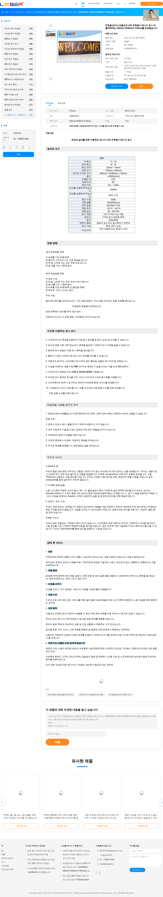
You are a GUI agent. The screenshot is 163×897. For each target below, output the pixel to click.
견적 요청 (152, 4)
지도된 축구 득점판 (18, 33)
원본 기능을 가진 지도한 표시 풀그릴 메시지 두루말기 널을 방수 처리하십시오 (141, 818)
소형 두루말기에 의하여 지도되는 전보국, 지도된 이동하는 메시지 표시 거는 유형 (101, 818)
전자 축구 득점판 (18, 59)
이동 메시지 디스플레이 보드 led (91, 695)
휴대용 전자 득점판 (18, 105)
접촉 (18, 154)
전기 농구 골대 (18, 84)
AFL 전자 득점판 (18, 64)
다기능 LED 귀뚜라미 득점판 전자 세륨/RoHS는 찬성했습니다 (41, 870)
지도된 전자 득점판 (18, 28)
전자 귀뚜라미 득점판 (18, 69)
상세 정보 (50, 103)
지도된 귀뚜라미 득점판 (18, 49)
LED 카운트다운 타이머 (18, 99)
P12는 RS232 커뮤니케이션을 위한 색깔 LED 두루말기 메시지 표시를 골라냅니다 (61, 818)
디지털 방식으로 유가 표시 (18, 74)
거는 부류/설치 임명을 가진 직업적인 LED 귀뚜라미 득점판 (41, 861)
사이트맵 (5, 866)
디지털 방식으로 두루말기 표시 (120, 695)
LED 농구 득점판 (18, 38)
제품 (3, 854)
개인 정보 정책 (7, 869)
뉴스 (3, 862)
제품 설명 (61, 103)
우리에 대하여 (7, 858)
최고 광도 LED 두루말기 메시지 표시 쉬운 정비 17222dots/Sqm (76, 878)
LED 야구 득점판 (18, 54)
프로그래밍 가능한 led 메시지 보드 (60, 695)
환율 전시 (18, 110)
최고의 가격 (116, 86)
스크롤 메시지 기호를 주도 (18, 115)
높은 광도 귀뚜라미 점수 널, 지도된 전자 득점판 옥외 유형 (41, 853)
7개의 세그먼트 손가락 (18, 89)
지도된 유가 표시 (18, 44)
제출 (57, 742)
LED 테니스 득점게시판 (18, 79)
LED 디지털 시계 (18, 94)
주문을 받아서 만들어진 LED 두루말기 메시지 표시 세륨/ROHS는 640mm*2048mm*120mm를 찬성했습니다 (76, 867)
